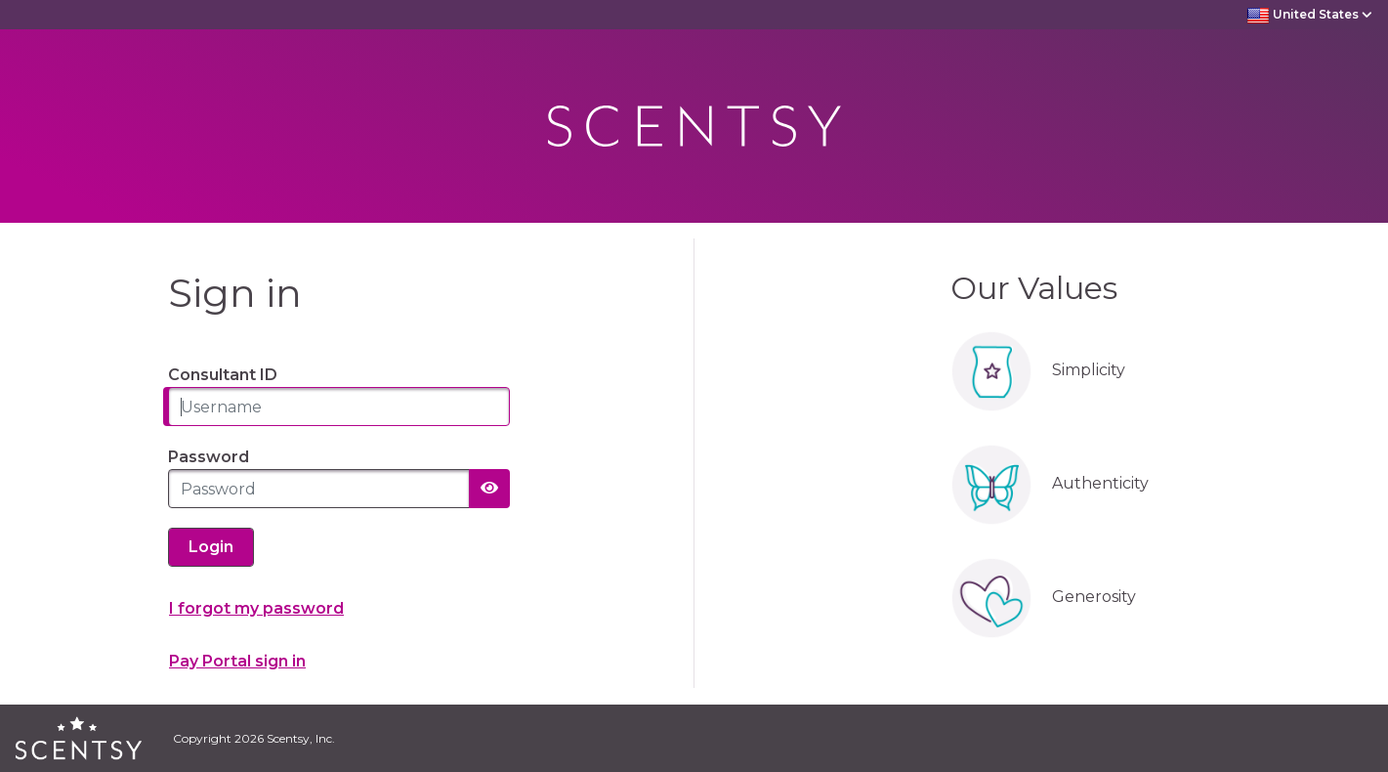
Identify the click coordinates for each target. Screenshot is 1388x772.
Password (208, 457)
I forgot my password (256, 608)
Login (211, 546)
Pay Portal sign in (237, 661)
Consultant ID (222, 374)
